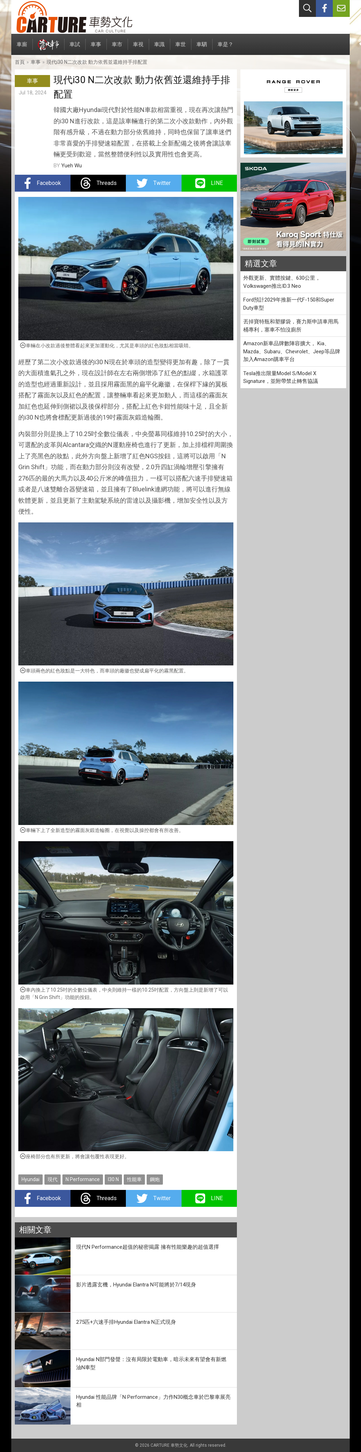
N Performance (83, 1179)
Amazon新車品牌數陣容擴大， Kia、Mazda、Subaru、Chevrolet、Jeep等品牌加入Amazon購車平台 (291, 351)
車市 (117, 48)
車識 (159, 48)
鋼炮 (155, 1179)
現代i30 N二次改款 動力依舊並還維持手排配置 (97, 62)
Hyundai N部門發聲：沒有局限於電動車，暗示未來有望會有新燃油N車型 (151, 1363)
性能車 (134, 1179)
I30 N (113, 1179)
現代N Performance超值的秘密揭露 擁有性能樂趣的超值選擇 (147, 1247)
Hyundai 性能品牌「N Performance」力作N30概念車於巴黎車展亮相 (153, 1401)
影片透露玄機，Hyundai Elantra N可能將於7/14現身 (136, 1285)
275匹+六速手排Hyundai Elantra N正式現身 (126, 1322)
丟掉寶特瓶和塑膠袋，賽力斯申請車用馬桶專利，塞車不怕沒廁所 (290, 325)
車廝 (21, 48)
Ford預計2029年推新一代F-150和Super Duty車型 (288, 304)
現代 (52, 1179)
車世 (180, 48)
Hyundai (30, 1179)
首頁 (20, 62)
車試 (74, 48)
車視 (138, 48)
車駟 (201, 48)
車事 (95, 48)
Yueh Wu (71, 165)
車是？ (225, 48)
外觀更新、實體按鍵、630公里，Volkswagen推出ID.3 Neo (281, 282)
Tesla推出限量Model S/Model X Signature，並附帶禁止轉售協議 (280, 377)
